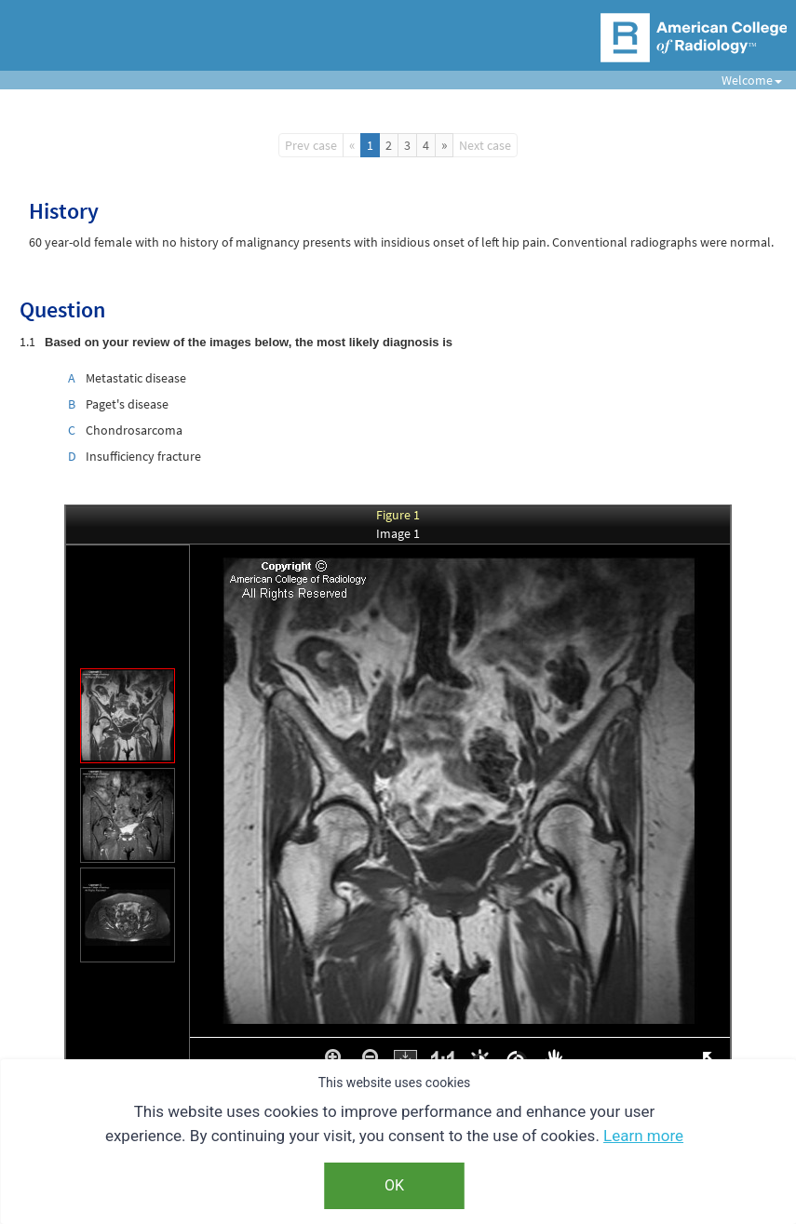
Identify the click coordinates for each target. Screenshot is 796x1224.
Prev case (311, 145)
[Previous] (352, 145)
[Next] (444, 145)
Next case (485, 145)
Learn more (643, 1135)
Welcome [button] (745, 80)
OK (394, 1185)
